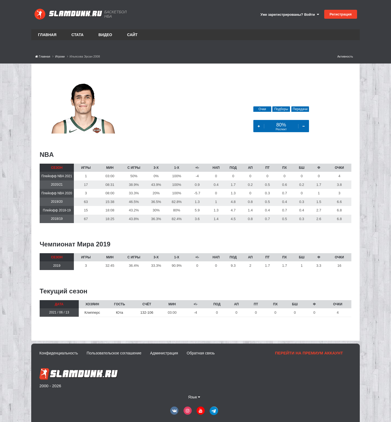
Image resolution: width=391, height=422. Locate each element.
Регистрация (341, 14)
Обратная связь (201, 353)
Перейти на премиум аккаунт (309, 353)
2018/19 (56, 219)
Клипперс (92, 312)
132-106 (146, 312)
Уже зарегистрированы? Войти (289, 14)
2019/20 (56, 202)
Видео (105, 35)
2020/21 (56, 184)
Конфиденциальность (58, 353)
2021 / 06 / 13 (59, 312)
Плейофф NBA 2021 (57, 176)
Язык (194, 397)
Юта (119, 312)
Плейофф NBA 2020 (57, 193)
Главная (47, 35)
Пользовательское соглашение (114, 353)
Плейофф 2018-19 (57, 210)
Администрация (164, 353)
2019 (57, 266)
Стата (77, 35)
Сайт (132, 35)
